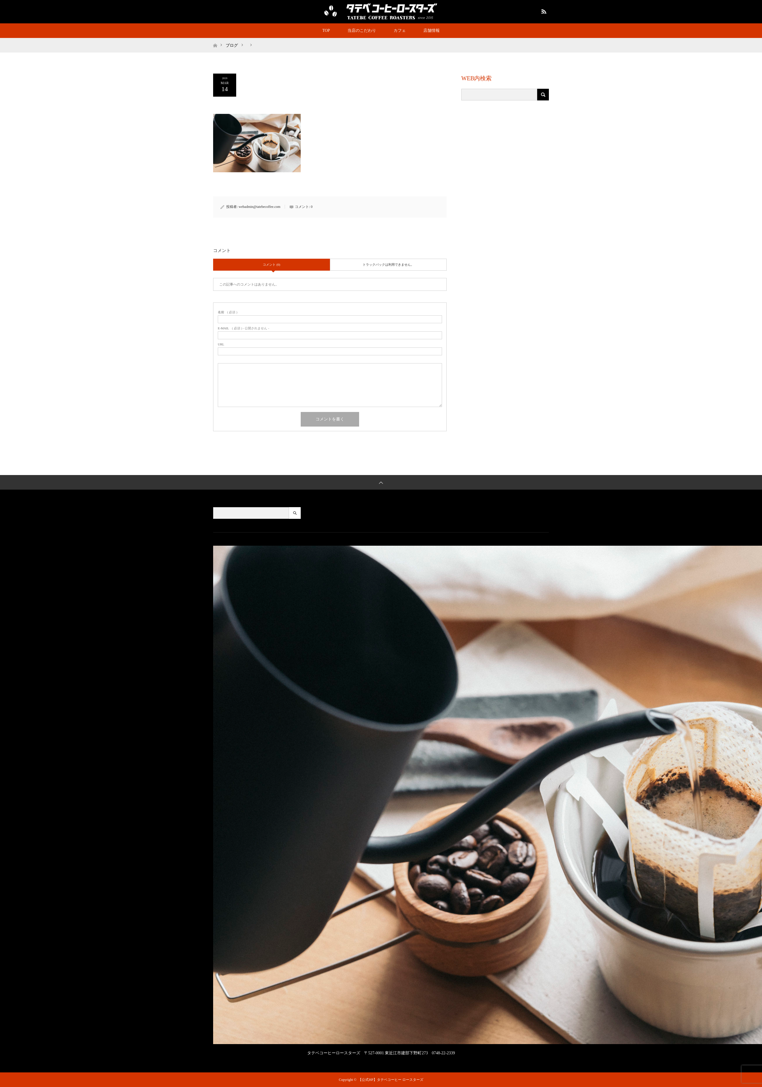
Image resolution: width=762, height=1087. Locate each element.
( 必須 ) (227, 312)
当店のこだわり (361, 30)
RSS (543, 10)
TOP (326, 30)
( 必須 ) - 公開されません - (243, 328)
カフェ (400, 30)
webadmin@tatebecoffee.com (259, 207)
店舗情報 (431, 30)
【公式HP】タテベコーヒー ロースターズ (390, 1080)
